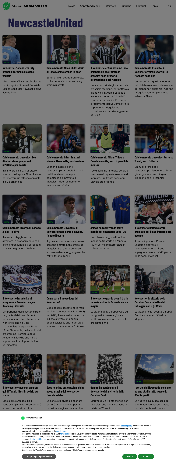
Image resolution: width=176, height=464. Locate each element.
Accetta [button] (146, 456)
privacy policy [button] (126, 426)
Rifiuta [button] (130, 456)
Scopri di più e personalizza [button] (39, 456)
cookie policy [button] (61, 431)
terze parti (64, 434)
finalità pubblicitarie (38, 439)
